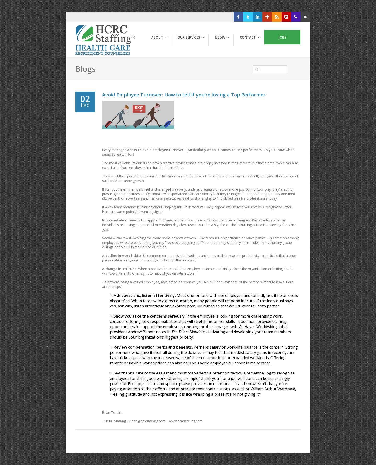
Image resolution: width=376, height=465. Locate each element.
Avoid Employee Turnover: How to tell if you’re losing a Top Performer (183, 94)
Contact (248, 37)
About (157, 37)
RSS (284, 17)
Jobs (282, 37)
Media (220, 37)
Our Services (188, 37)
